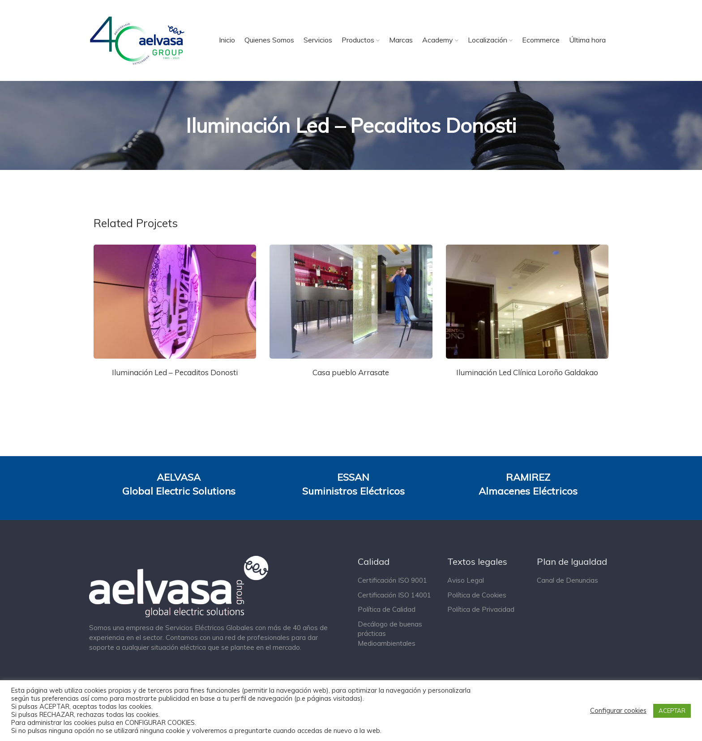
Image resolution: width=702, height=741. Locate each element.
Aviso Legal (465, 580)
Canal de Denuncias (567, 580)
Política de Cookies (476, 595)
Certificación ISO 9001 (392, 580)
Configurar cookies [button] (618, 711)
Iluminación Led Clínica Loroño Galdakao (527, 372)
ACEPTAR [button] (672, 710)
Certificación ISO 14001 (394, 595)
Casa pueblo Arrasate (350, 372)
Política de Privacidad (480, 609)
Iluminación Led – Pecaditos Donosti (175, 372)
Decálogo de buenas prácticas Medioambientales (390, 634)
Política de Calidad (386, 609)
